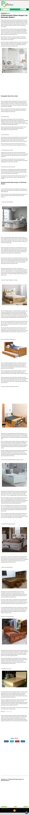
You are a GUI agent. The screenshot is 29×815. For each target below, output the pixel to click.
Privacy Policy (23, 811)
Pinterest (20, 741)
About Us (17, 811)
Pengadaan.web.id (7, 811)
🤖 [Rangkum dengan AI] (26, 812)
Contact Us (19, 811)
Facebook (8, 741)
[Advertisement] (14, 86)
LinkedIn (14, 743)
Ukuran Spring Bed (8, 711)
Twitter (15, 741)
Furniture (8, 13)
